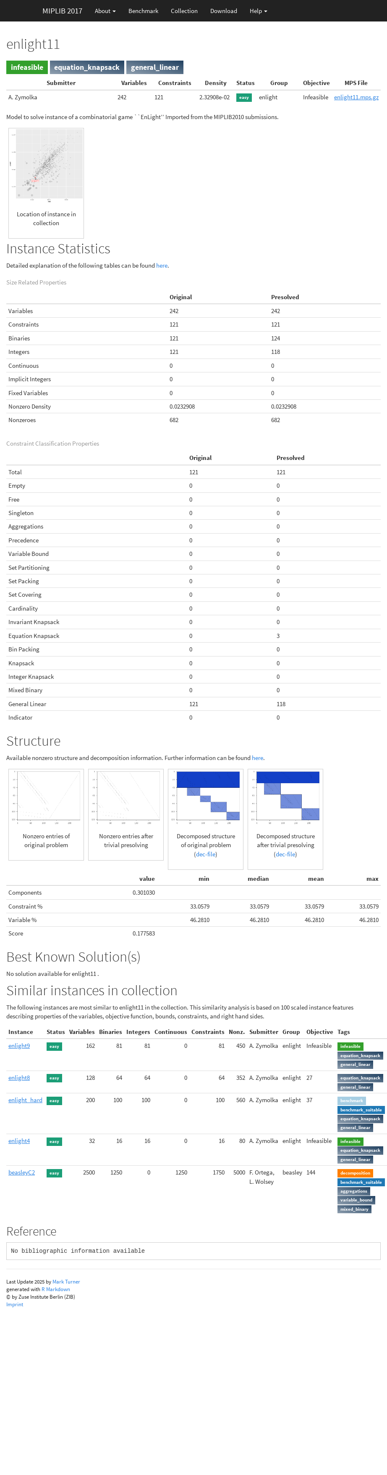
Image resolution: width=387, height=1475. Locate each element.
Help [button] (258, 11)
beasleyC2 (21, 1172)
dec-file (205, 854)
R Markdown (56, 1289)
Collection (184, 11)
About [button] (105, 11)
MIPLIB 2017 (62, 10)
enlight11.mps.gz (356, 97)
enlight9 (19, 1046)
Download (223, 11)
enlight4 (19, 1141)
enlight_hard (25, 1100)
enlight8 (19, 1078)
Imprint (14, 1304)
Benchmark (143, 11)
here (161, 265)
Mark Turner (66, 1281)
